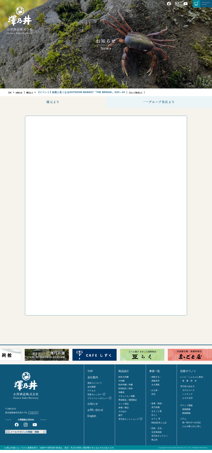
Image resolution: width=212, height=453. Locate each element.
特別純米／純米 (125, 391)
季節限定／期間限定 (127, 403)
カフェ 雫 (155, 422)
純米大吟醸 (123, 380)
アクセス (91, 394)
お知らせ (22, 92)
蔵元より (36, 92)
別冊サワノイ (188, 374)
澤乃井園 (155, 410)
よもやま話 (187, 401)
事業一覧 (154, 374)
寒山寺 (154, 443)
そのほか (122, 414)
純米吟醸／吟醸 (125, 387)
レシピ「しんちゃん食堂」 (192, 380)
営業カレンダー (94, 397)
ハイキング (187, 397)
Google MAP (36, 416)
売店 (153, 397)
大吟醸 (121, 384)
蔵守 (120, 418)
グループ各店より (146, 92)
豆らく (154, 418)
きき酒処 (155, 387)
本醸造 (121, 395)
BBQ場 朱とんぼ (159, 426)
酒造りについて (94, 386)
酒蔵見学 (155, 384)
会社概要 (91, 390)
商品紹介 (123, 374)
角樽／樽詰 (123, 410)
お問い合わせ (95, 413)
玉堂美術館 (156, 435)
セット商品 (123, 407)
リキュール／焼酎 (126, 399)
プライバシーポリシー (97, 401)
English (91, 419)
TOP (10, 92)
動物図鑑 (186, 416)
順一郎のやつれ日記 (191, 425)
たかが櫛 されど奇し (191, 429)
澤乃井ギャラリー (159, 439)
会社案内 (92, 380)
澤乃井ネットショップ (128, 422)
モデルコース (188, 393)
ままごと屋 (156, 414)
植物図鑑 (186, 412)
